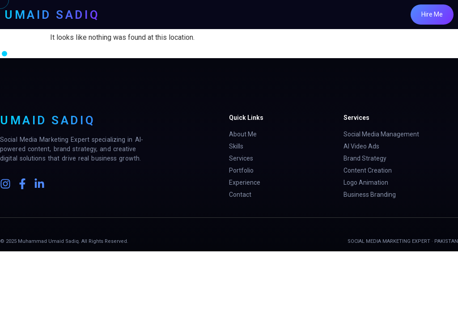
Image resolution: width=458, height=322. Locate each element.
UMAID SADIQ (52, 14)
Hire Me (432, 14)
